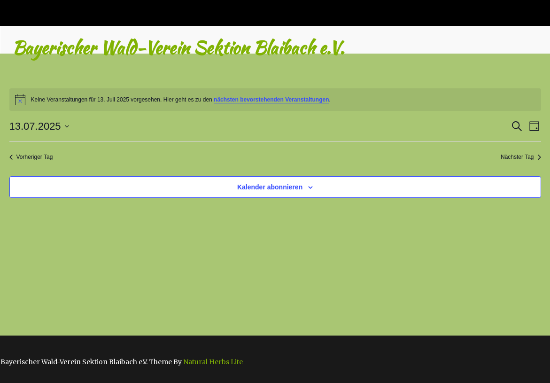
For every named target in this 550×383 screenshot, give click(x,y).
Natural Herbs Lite (213, 362)
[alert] (275, 99)
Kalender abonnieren (269, 187)
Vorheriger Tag (31, 157)
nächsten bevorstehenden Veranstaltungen (271, 99)
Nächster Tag (521, 157)
